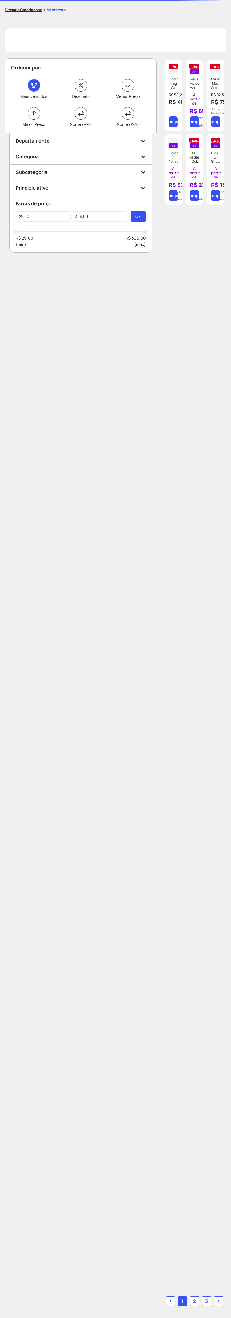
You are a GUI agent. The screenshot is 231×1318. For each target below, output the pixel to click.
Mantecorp (56, 9)
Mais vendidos (34, 96)
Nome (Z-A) (128, 124)
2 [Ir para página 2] (194, 1301)
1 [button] (182, 1301)
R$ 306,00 (135, 238)
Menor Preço (128, 96)
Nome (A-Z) (81, 124)
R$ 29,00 (24, 238)
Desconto (81, 96)
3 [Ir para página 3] (206, 1301)
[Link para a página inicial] (23, 10)
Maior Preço (34, 124)
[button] (81, 141)
